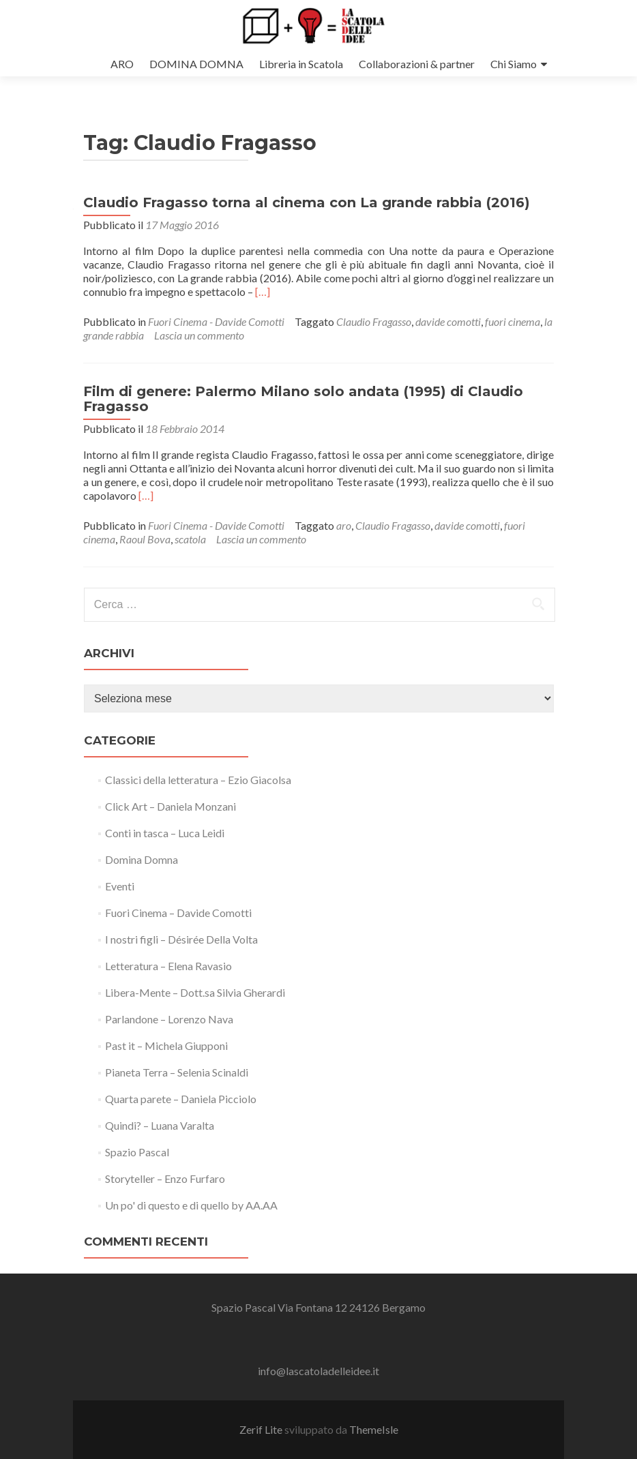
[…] (262, 291)
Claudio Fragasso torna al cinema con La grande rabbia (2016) (306, 202)
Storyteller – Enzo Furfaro (165, 1178)
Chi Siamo (513, 63)
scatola (190, 538)
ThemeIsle (373, 1429)
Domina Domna (141, 859)
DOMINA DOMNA (196, 63)
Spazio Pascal (137, 1151)
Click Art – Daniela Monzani (170, 806)
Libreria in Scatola (301, 63)
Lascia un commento (199, 335)
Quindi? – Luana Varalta (159, 1125)
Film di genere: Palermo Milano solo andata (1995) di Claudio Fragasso (303, 399)
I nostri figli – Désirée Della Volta (181, 939)
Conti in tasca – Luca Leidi (164, 832)
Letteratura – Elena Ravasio (168, 965)
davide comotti (448, 321)
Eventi (119, 885)
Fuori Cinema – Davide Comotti (178, 912)
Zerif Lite (261, 1429)
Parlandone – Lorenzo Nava (169, 1018)
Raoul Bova (145, 538)
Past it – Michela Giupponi (166, 1045)
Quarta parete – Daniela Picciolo (180, 1098)
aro (343, 525)
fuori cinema (512, 321)
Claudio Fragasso (373, 321)
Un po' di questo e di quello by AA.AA (191, 1205)
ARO (122, 63)
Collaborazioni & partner (417, 63)
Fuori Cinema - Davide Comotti (216, 321)
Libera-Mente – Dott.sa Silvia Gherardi (195, 992)
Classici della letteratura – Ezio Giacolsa (198, 779)
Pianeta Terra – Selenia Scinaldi (176, 1072)
